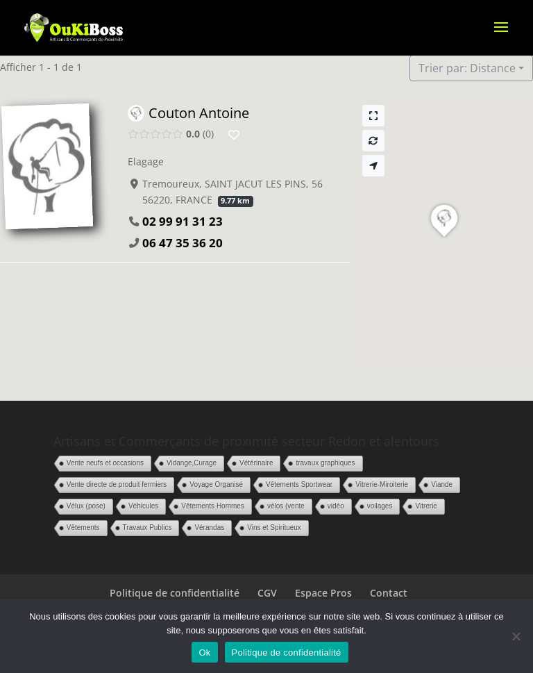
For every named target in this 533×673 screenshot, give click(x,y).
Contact (388, 592)
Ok (204, 652)
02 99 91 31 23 (182, 221)
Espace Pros (323, 592)
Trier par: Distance (467, 68)
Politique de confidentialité (174, 592)
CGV (267, 592)
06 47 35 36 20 (182, 243)
